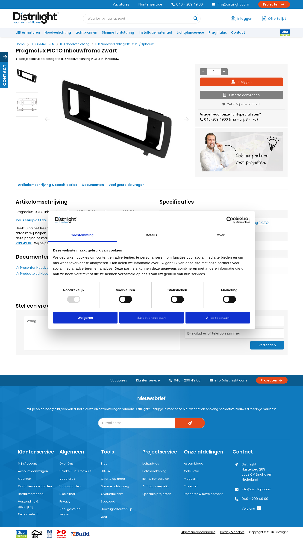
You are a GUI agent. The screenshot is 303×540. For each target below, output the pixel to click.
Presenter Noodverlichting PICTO (46, 267)
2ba (104, 516)
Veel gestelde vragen (126, 184)
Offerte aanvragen (241, 95)
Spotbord (108, 501)
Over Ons (66, 463)
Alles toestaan (217, 318)
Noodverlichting (57, 32)
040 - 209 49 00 (187, 4)
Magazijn (190, 478)
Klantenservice (150, 4)
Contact (238, 32)
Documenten (93, 184)
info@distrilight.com (230, 4)
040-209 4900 (215, 119)
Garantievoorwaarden (35, 486)
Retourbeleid (28, 514)
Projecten (274, 4)
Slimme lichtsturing (118, 32)
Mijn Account (27, 463)
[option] (27, 76)
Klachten (24, 478)
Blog (104, 463)
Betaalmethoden (31, 494)
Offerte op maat (113, 478)
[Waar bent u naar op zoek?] (195, 18)
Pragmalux (218, 32)
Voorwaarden (70, 486)
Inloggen (241, 81)
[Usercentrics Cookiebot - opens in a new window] (230, 220)
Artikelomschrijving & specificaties (47, 184)
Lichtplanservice (190, 32)
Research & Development (203, 494)
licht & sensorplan (155, 478)
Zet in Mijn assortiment (241, 104)
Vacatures (121, 4)
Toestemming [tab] (82, 235)
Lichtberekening (154, 471)
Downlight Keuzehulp (116, 509)
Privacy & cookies (232, 532)
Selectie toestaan (151, 318)
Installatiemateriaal (155, 32)
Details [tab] (151, 235)
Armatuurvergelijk (155, 486)
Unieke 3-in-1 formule (75, 471)
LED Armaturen (28, 32)
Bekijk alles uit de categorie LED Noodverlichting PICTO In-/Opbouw (67, 59)
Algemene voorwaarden (198, 532)
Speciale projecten (156, 494)
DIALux (105, 471)
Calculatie (191, 471)
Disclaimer (67, 494)
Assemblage (193, 463)
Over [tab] (221, 235)
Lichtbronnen (86, 32)
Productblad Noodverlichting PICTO (48, 273)
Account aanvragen (33, 471)
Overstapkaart (112, 494)
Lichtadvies (150, 463)
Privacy (64, 501)
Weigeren (85, 318)
